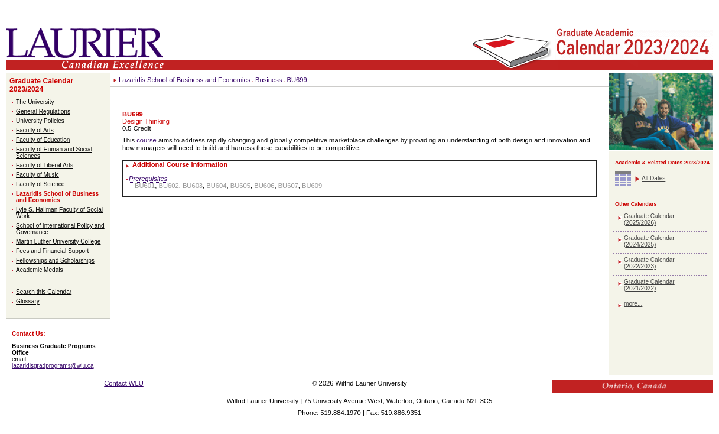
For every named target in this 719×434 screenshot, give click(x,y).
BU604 (216, 185)
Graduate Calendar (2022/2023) (649, 263)
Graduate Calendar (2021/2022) (649, 285)
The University (35, 102)
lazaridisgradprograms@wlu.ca (53, 365)
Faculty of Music (37, 174)
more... (633, 303)
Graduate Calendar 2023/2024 (41, 85)
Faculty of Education (43, 140)
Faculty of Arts (35, 130)
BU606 (264, 185)
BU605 (240, 185)
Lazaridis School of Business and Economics (57, 196)
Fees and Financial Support (52, 251)
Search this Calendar (43, 292)
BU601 (145, 185)
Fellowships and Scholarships (55, 260)
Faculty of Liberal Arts (44, 165)
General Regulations (43, 111)
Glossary (28, 301)
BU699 (297, 79)
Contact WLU (124, 383)
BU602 (168, 185)
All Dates (653, 178)
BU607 (288, 185)
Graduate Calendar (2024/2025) (649, 241)
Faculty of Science (40, 184)
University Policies (40, 121)
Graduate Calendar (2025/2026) (649, 219)
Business (268, 79)
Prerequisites (148, 178)
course (146, 140)
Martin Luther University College (58, 241)
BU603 (193, 185)
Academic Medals (39, 270)
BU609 (312, 185)
